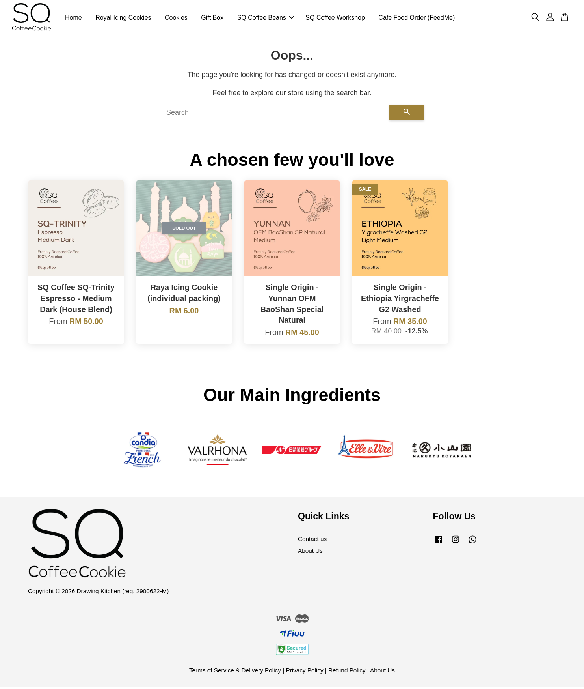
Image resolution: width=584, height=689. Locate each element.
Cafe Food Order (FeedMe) (416, 18)
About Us (310, 552)
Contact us (312, 540)
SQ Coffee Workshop (335, 18)
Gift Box (212, 18)
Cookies (176, 18)
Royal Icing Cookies (123, 18)
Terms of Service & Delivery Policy (235, 671)
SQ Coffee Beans (265, 18)
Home (73, 18)
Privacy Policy (304, 671)
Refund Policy (346, 671)
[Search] (274, 114)
